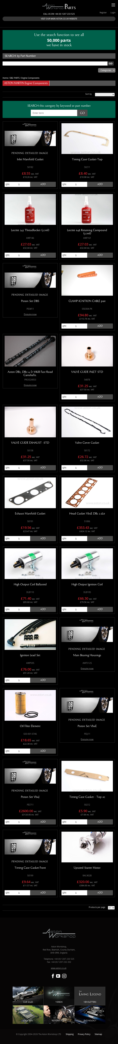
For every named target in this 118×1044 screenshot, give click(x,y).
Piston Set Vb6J (30, 797)
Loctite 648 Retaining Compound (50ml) (87, 232)
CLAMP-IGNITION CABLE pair (87, 301)
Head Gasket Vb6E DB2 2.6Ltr (87, 513)
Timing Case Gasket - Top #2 (87, 797)
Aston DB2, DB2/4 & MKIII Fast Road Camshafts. (30, 373)
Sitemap (98, 1034)
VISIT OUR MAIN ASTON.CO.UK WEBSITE (59, 19)
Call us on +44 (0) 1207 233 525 (59, 14)
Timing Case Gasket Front (30, 868)
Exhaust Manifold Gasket (30, 513)
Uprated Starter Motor (87, 868)
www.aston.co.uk (58, 968)
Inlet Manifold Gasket (30, 159)
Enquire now (30, 314)
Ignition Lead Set (30, 655)
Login (113, 13)
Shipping (70, 1034)
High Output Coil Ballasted (30, 584)
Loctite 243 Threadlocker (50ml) (30, 230)
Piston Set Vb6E (87, 726)
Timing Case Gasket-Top (87, 159)
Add (43, 184)
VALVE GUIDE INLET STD (87, 372)
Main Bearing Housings (87, 655)
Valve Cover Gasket (87, 443)
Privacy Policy (84, 1034)
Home (5, 78)
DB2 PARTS (15, 78)
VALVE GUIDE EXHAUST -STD (30, 443)
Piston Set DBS (30, 301)
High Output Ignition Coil (87, 584)
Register (103, 13)
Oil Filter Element (30, 726)
